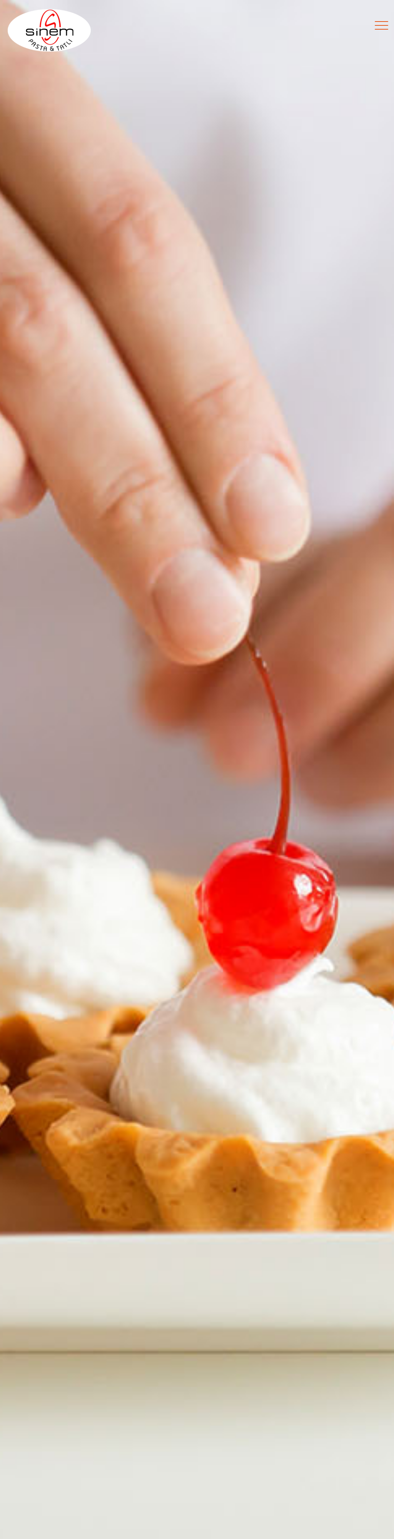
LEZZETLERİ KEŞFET (197, 821)
